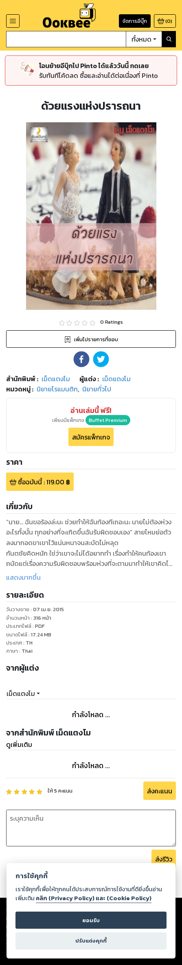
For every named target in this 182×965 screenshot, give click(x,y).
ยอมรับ (91, 920)
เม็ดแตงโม (21, 693)
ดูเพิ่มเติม (19, 744)
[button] (81, 359)
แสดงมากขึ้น (23, 577)
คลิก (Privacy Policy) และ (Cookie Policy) (93, 898)
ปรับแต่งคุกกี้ (91, 941)
